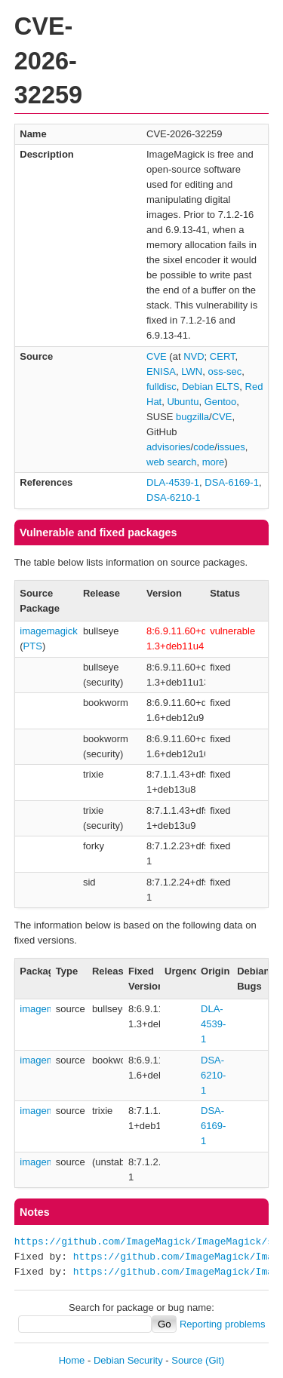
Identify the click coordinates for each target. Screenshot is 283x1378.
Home (72, 1360)
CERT (222, 356)
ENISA (161, 371)
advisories (168, 447)
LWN (191, 371)
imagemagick (49, 631)
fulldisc (161, 386)
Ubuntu (182, 401)
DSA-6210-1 (173, 497)
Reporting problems (222, 1324)
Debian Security (128, 1360)
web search (171, 462)
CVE (156, 356)
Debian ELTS (210, 386)
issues (231, 447)
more (213, 462)
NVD (193, 356)
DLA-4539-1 (172, 482)
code (203, 447)
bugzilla (192, 416)
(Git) (214, 1360)
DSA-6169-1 (232, 482)
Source (186, 1360)
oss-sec (224, 371)
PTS (32, 646)
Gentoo (221, 401)
